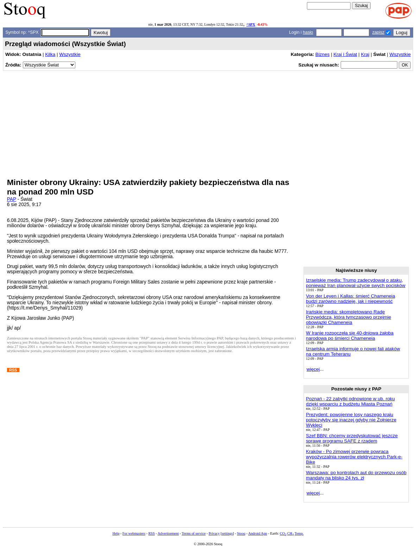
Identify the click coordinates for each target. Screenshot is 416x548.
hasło (308, 32)
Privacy (214, 533)
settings (227, 533)
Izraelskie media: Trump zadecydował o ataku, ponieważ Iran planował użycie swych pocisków (355, 283)
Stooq (241, 533)
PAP (11, 199)
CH (290, 533)
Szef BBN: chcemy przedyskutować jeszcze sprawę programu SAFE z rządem (352, 438)
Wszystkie (69, 54)
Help (115, 533)
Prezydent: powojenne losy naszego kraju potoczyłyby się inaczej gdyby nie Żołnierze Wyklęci (351, 420)
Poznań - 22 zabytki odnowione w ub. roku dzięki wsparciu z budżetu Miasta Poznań (350, 401)
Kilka (50, 54)
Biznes (322, 54)
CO (283, 533)
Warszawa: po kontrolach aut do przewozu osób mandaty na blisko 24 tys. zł (356, 475)
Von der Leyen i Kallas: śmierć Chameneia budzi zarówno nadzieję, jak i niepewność (350, 298)
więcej (313, 369)
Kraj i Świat (345, 54)
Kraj (365, 54)
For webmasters (133, 533)
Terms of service (194, 533)
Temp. (299, 533)
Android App (257, 533)
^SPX (250, 24)
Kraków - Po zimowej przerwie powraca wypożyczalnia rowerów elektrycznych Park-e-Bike (354, 457)
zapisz (378, 32)
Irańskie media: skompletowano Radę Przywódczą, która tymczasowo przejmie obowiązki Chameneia (348, 317)
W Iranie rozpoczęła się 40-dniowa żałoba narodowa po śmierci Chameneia (349, 335)
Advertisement (168, 533)
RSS (151, 533)
